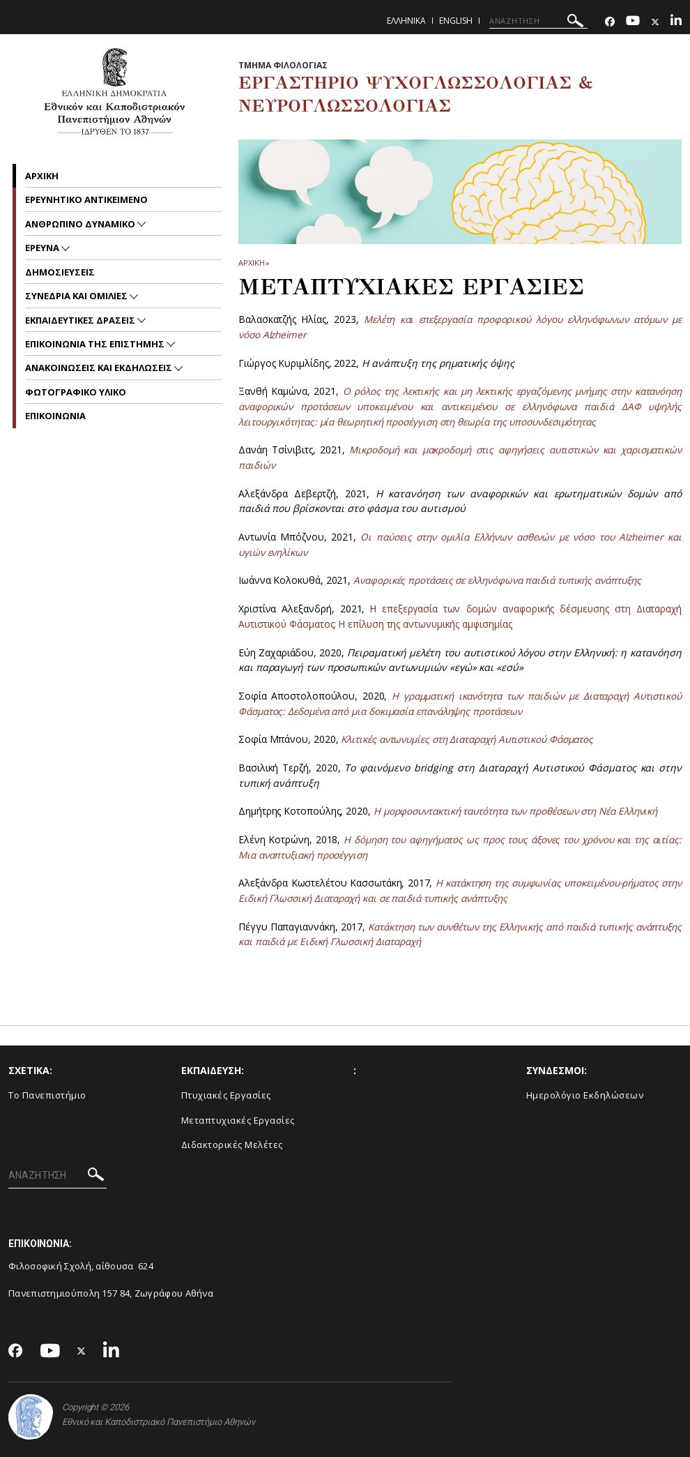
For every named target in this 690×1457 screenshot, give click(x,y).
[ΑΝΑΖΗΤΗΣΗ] (538, 21)
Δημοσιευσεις (60, 272)
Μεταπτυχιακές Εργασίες (238, 1120)
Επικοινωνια (55, 415)
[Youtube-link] (633, 22)
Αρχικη (42, 175)
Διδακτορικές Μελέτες (232, 1144)
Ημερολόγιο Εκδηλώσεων (585, 1095)
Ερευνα (43, 247)
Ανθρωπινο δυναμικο (81, 224)
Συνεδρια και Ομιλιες (77, 295)
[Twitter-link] (655, 22)
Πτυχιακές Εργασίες (226, 1095)
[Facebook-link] (610, 22)
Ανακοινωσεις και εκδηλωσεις (99, 367)
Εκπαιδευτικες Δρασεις (81, 320)
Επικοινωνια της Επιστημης (96, 344)
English (456, 21)
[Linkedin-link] (676, 22)
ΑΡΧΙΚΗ (251, 262)
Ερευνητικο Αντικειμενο (86, 199)
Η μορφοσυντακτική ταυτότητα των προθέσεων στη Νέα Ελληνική (526, 810)
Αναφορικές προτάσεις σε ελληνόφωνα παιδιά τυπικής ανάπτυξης (506, 580)
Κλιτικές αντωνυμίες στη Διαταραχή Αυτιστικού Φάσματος (477, 739)
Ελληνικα (406, 21)
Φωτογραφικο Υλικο (75, 392)
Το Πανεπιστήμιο (47, 1095)
